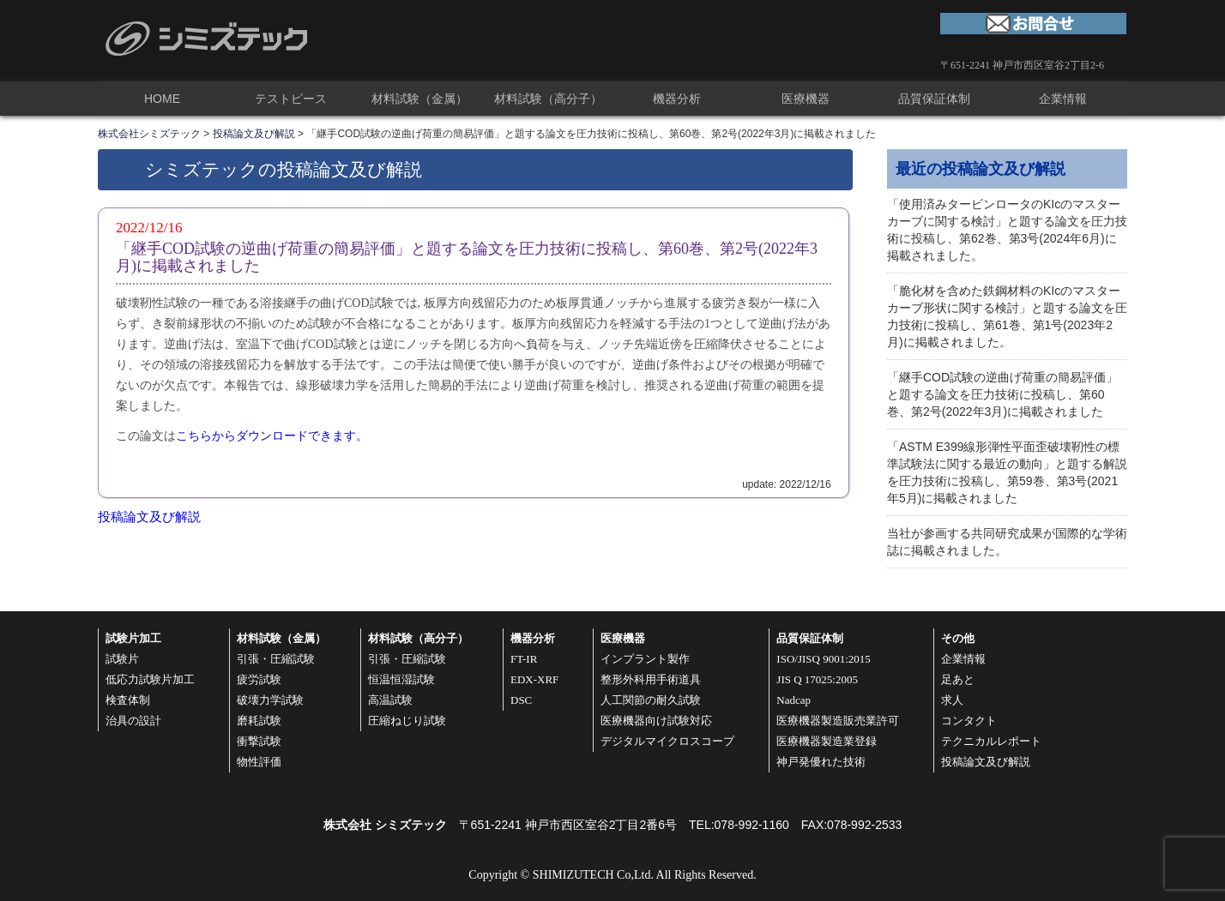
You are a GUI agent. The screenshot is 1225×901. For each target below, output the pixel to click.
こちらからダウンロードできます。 (272, 435)
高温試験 (390, 700)
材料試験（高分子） (548, 98)
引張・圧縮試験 (276, 658)
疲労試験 (259, 679)
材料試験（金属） (419, 98)
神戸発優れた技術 (821, 761)
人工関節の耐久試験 (650, 700)
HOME (162, 98)
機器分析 (677, 98)
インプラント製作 (645, 658)
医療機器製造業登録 (826, 741)
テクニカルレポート (991, 741)
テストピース (291, 98)
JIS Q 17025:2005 (817, 679)
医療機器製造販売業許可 (837, 720)
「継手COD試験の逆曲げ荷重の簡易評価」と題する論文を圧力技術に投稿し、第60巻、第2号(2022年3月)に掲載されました (1002, 394)
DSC (521, 700)
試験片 (122, 658)
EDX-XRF (534, 679)
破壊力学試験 (270, 700)
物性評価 (259, 761)
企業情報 (1063, 98)
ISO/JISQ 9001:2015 (823, 658)
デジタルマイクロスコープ (667, 741)
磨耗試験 (259, 720)
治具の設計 (133, 720)
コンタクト (969, 720)
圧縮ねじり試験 (407, 720)
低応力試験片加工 (150, 679)
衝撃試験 (259, 741)
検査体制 (128, 700)
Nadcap (793, 700)
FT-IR (523, 658)
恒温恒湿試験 (401, 679)
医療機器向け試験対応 (656, 720)
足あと (958, 679)
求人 (952, 700)
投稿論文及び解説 (149, 516)
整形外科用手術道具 (650, 679)
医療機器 (805, 98)
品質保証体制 (934, 98)
